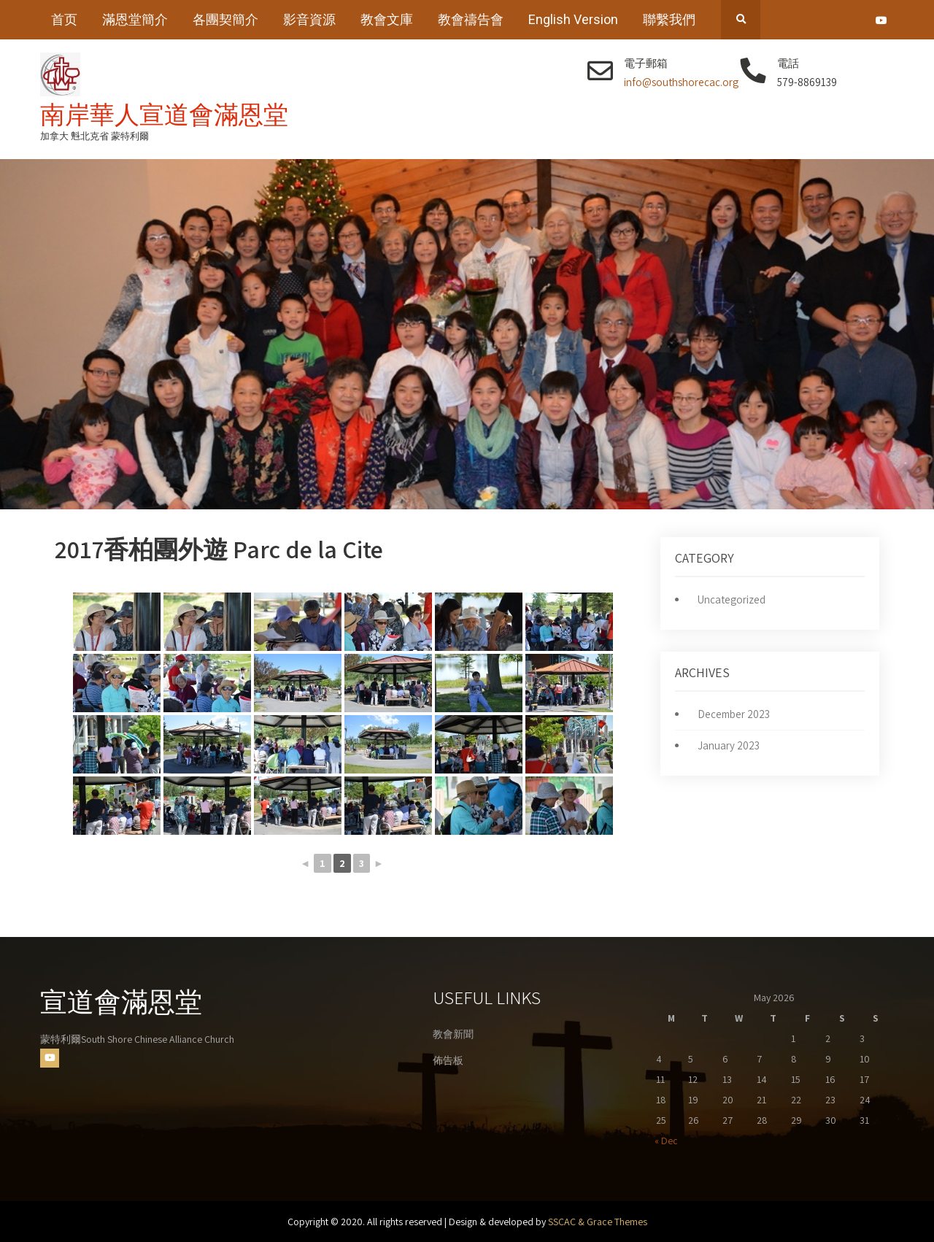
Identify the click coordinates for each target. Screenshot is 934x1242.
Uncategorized (731, 599)
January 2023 (729, 745)
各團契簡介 (225, 19)
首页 (64, 19)
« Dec (666, 1140)
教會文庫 (386, 19)
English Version (573, 19)
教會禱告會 (470, 19)
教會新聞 (453, 1034)
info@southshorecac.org (681, 82)
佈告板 (448, 1060)
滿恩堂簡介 (135, 19)
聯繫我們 (669, 19)
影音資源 (309, 19)
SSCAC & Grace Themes (597, 1221)
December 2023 (734, 714)
